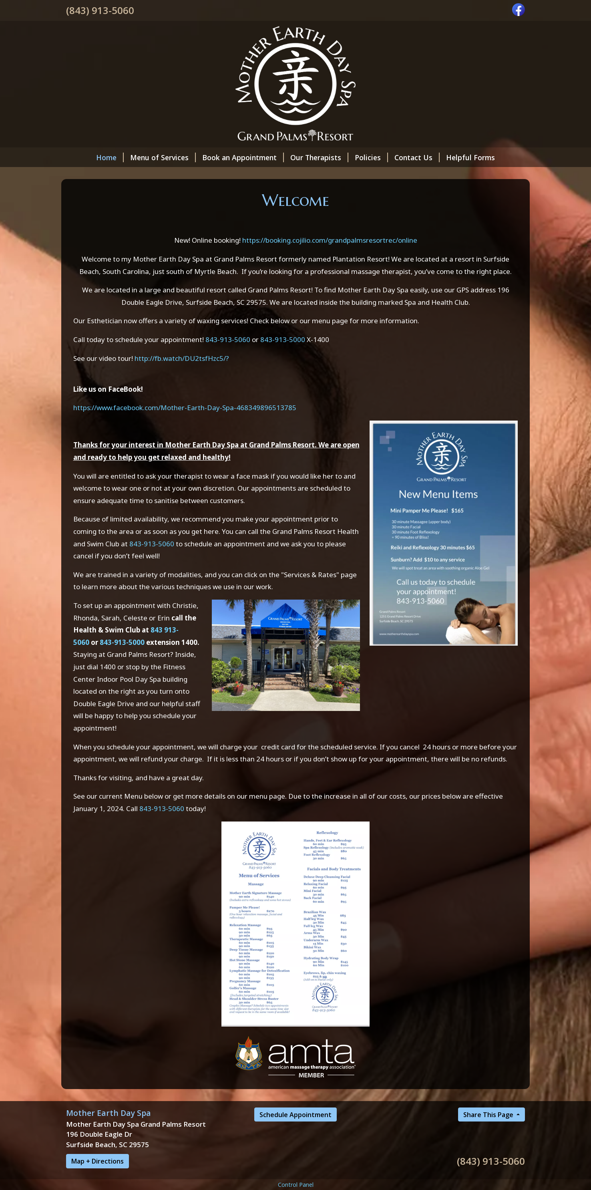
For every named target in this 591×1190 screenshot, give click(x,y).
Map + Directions (97, 1161)
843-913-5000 (282, 339)
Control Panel (296, 1184)
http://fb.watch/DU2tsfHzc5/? (182, 358)
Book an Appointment (243, 157)
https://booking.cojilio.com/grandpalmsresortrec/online (329, 240)
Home (110, 157)
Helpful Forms (470, 157)
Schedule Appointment (295, 1114)
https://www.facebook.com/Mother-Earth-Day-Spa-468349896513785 (184, 407)
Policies (371, 157)
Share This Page (489, 1114)
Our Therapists (319, 157)
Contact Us (417, 157)
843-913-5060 (227, 339)
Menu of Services (163, 157)
